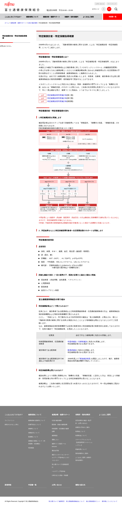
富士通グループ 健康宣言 (57, 501)
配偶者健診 (72, 350)
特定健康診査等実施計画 (57, 95)
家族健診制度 (85, 359)
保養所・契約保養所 (71, 17)
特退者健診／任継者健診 (77, 342)
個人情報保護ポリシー (93, 501)
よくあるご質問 (88, 17)
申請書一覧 (112, 17)
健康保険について (32, 17)
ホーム (7, 23)
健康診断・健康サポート (51, 17)
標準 (109, 9)
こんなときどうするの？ (13, 17)
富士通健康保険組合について (75, 501)
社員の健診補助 (32, 23)
